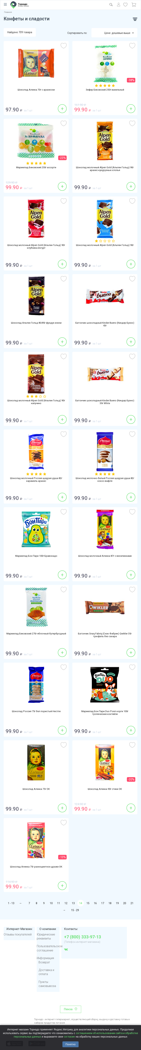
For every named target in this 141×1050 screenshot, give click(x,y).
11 (58, 903)
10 (51, 903)
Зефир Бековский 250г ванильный (105, 90)
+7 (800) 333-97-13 (82, 937)
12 (65, 903)
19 (117, 903)
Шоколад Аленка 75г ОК (36, 789)
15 (87, 903)
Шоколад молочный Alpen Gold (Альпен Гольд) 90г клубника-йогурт (36, 247)
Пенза (68, 1009)
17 (102, 903)
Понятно (70, 1044)
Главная (8, 12)
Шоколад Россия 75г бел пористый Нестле (36, 711)
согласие (69, 1036)
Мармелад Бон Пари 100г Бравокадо (36, 556)
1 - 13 (11, 903)
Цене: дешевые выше (119, 33)
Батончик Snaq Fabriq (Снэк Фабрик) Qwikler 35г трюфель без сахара (105, 635)
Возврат (44, 962)
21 (132, 903)
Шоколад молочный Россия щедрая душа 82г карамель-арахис (36, 480)
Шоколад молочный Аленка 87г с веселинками (104, 556)
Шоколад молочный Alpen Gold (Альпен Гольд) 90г (105, 247)
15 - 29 (75, 910)
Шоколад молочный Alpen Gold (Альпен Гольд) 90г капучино (36, 402)
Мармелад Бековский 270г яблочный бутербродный (36, 635)
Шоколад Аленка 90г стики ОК (104, 789)
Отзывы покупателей (18, 934)
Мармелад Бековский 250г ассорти (36, 167)
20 (124, 903)
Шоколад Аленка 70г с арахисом (36, 90)
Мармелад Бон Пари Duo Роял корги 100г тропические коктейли (105, 713)
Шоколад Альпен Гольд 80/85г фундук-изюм (36, 323)
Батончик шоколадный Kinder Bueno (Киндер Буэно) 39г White (105, 402)
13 (73, 903)
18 (110, 903)
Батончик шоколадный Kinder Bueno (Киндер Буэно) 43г (105, 325)
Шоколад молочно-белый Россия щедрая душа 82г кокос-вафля (105, 480)
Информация (45, 958)
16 (95, 903)
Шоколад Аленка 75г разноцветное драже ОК (36, 866)
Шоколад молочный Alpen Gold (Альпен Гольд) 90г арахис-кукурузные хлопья (105, 169)
